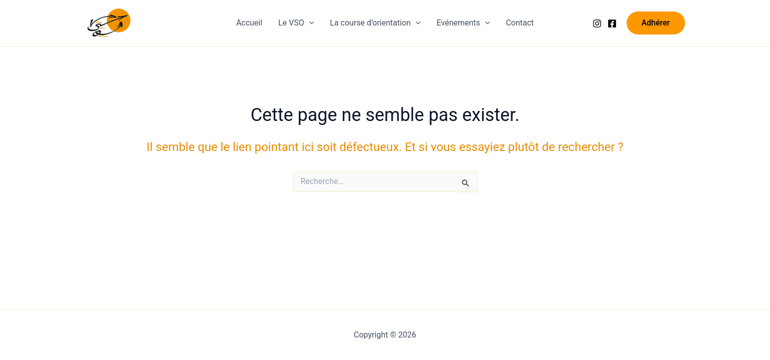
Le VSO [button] (296, 23)
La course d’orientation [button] (375, 23)
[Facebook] (612, 23)
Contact (520, 23)
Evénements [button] (463, 23)
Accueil (249, 23)
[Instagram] (597, 23)
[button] (309, 23)
